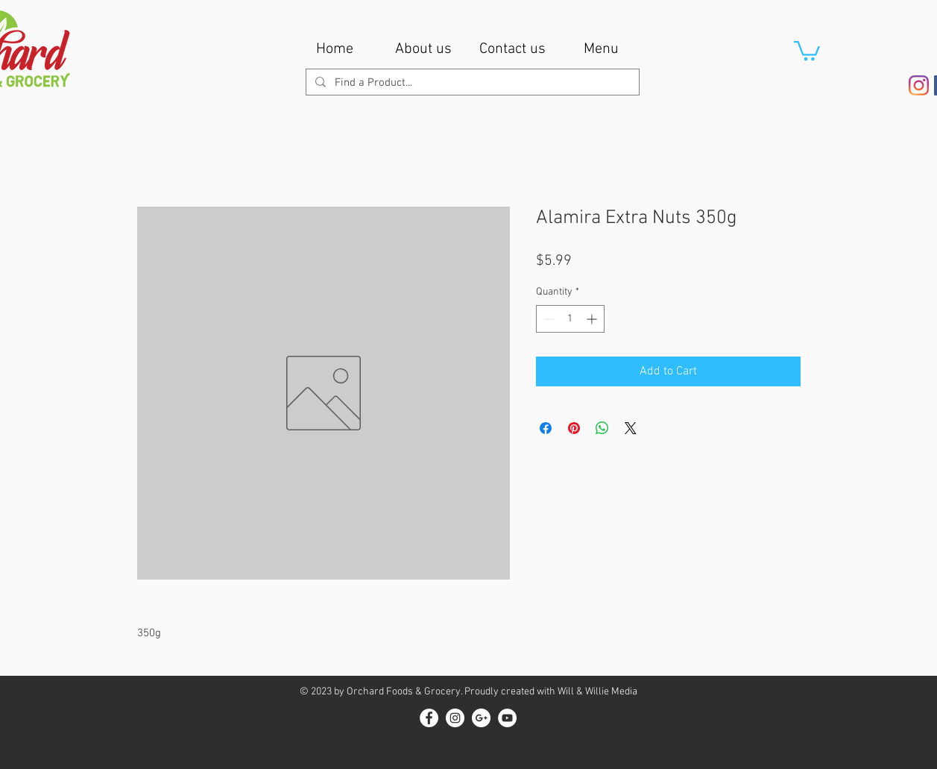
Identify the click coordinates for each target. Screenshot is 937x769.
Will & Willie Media (597, 691)
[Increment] (593, 319)
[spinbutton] (570, 319)
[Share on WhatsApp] (602, 428)
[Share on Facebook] (546, 428)
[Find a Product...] (471, 83)
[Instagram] (919, 85)
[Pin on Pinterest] (574, 428)
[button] (807, 49)
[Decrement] (547, 319)
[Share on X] (631, 428)
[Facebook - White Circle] (429, 718)
